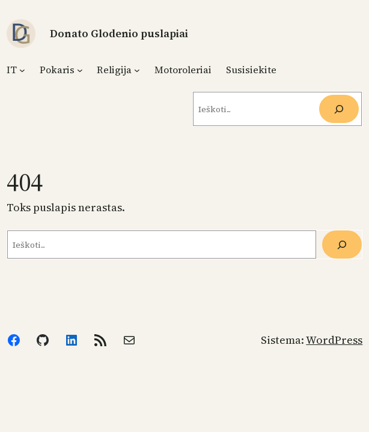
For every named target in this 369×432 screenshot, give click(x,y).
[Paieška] (342, 244)
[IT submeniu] (22, 70)
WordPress (334, 339)
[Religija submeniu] (137, 70)
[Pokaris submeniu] (80, 70)
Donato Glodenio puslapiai (119, 33)
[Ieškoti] (339, 109)
